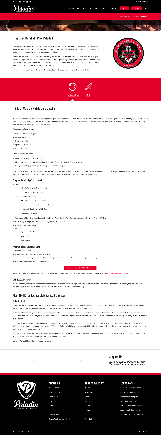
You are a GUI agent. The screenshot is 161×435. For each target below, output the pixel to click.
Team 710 (52, 405)
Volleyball (88, 419)
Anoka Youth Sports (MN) (130, 410)
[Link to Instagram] (20, 1)
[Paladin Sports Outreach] (24, 8)
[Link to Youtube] (23, 1)
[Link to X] (13, 1)
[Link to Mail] (30, 1)
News (51, 401)
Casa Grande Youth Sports (130, 388)
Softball (88, 410)
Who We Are (54, 388)
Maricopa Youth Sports (129, 397)
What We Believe (55, 392)
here (73, 273)
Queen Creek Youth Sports (130, 401)
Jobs (50, 410)
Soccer (87, 405)
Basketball (89, 392)
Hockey (87, 397)
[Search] (146, 8)
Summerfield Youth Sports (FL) (132, 414)
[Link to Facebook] (16, 1)
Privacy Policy (32, 431)
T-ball (87, 414)
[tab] (73, 90)
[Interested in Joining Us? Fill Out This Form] (80, 268)
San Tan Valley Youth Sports (131, 405)
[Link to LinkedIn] (27, 1)
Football (88, 401)
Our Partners (54, 414)
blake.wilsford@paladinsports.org (119, 273)
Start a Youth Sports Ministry (60, 419)
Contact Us (145, 1)
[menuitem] (70, 8)
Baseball (88, 388)
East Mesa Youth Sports (129, 392)
